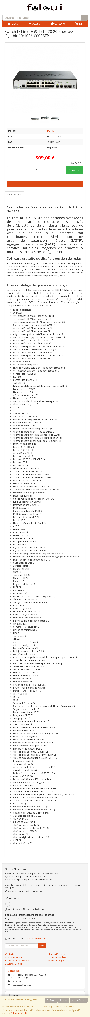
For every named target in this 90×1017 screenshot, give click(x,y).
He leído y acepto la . (27, 938)
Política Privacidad (14, 957)
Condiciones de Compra (17, 960)
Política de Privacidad (25, 932)
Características (14, 194)
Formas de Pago (55, 960)
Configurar (51, 1000)
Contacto (58, 23)
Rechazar (64, 1000)
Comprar (74, 170)
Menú (13, 23)
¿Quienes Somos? (14, 963)
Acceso (34, 23)
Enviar (42, 945)
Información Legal (56, 954)
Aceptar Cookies (79, 1000)
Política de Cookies (19, 1013)
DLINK (50, 130)
